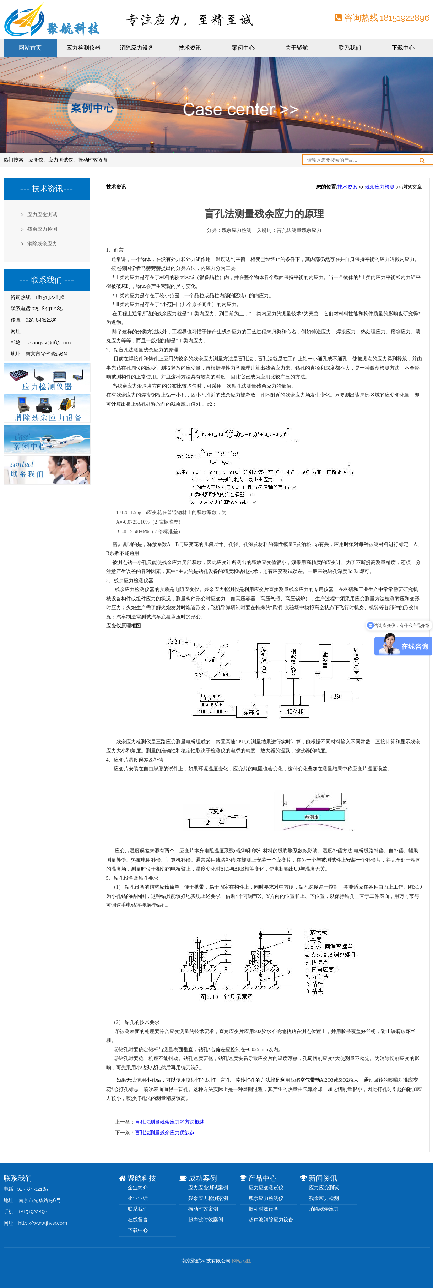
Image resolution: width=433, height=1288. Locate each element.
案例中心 (243, 47)
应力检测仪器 (83, 47)
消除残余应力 (324, 1209)
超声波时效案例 (205, 1219)
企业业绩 (138, 1198)
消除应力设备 (137, 47)
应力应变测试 (324, 1187)
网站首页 (30, 47)
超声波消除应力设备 (271, 1219)
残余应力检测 (380, 187)
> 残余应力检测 (39, 229)
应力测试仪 (60, 160)
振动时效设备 (93, 160)
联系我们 (350, 47)
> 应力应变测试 (39, 214)
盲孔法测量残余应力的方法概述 (170, 1122)
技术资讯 (190, 47)
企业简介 (138, 1187)
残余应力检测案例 (208, 1198)
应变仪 (35, 160)
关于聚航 (296, 47)
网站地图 (242, 1261)
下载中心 (403, 47)
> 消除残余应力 (39, 243)
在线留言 (138, 1219)
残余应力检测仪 (266, 1198)
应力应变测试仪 (266, 1187)
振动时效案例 (203, 1209)
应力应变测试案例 (208, 1187)
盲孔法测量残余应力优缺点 (165, 1132)
